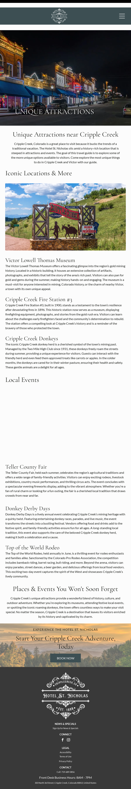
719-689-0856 (68, 759)
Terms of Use (65, 743)
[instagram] (68, 727)
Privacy (62, 748)
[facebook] (62, 727)
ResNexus (85, 778)
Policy (69, 748)
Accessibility (65, 739)
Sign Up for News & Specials (65, 715)
